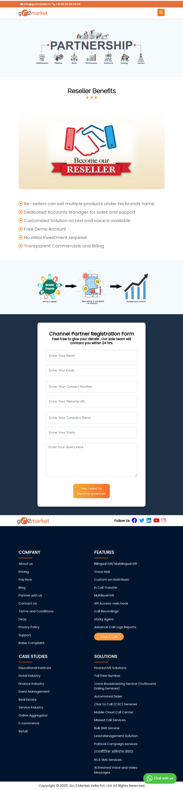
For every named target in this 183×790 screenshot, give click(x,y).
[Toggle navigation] (161, 12)
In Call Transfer (105, 587)
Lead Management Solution (116, 736)
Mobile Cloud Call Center (113, 712)
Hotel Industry (29, 675)
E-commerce (29, 723)
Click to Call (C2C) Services (115, 704)
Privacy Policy (29, 627)
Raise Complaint (32, 643)
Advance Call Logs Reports (115, 627)
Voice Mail (102, 571)
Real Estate (28, 699)
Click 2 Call (109, 636)
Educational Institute (35, 668)
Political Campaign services (116, 744)
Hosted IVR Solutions (110, 668)
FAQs (22, 619)
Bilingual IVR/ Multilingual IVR (115, 563)
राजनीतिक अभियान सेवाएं (113, 751)
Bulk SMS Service (107, 728)
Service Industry (31, 707)
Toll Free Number (107, 675)
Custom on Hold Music (111, 579)
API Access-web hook (111, 603)
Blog (22, 587)
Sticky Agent (104, 619)
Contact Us (28, 603)
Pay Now (25, 579)
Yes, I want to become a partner (91, 491)
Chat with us (159, 778)
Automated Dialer (108, 696)
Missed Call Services (110, 720)
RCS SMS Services (108, 759)
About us (26, 563)
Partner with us (30, 595)
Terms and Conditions (36, 611)
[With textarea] (91, 459)
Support (25, 635)
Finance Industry (31, 683)
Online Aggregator (33, 715)
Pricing (24, 571)
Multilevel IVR (104, 595)
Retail (23, 731)
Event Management (34, 691)
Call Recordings (106, 611)
